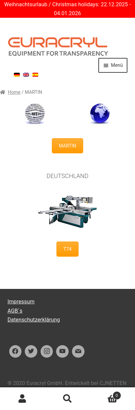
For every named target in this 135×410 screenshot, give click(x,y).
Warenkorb (105, 394)
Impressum (21, 301)
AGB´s (15, 311)
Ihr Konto (22, 399)
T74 (67, 249)
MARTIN (67, 145)
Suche (67, 399)
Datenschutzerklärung (34, 320)
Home (14, 92)
